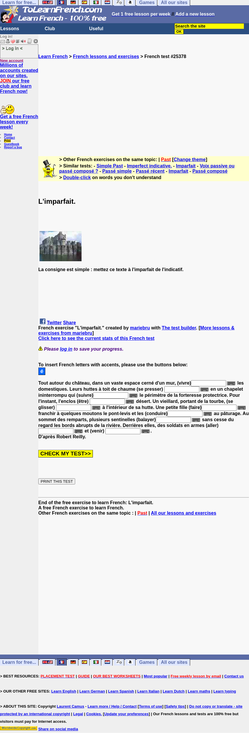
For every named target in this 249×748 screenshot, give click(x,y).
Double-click (77, 177)
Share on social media (58, 729)
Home (8, 134)
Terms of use (150, 706)
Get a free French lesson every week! (19, 121)
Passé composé (210, 171)
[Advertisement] (143, 99)
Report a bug (13, 147)
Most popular (155, 676)
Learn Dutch (174, 691)
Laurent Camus (70, 706)
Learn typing (224, 691)
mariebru (140, 327)
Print (7, 141)
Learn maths (199, 691)
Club (50, 28)
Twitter (54, 322)
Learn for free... (19, 662)
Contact (9, 137)
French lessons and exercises (106, 56)
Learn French (53, 56)
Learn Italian (148, 691)
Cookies (93, 714)
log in (66, 349)
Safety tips (175, 706)
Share (69, 322)
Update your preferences (126, 714)
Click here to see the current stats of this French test (96, 338)
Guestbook (11, 144)
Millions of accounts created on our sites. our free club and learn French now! (19, 78)
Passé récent (150, 171)
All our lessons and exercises (183, 513)
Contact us (234, 676)
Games (147, 662)
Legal (78, 714)
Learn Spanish (121, 691)
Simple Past (110, 165)
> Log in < (12, 48)
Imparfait (186, 165)
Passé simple (117, 171)
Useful (96, 28)
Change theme (189, 159)
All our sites (174, 662)
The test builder (179, 327)
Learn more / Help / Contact (112, 706)
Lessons (9, 28)
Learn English (63, 691)
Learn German (92, 691)
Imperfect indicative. (149, 165)
